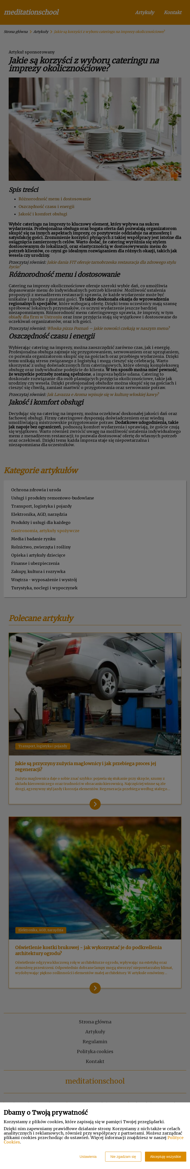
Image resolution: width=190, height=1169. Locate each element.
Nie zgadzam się (123, 1157)
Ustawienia (88, 1157)
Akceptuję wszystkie (165, 1157)
